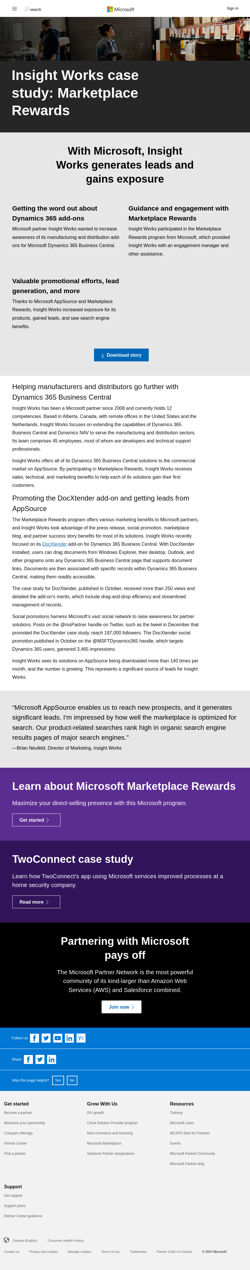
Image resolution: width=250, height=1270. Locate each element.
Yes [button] (58, 1080)
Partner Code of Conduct (174, 1251)
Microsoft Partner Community (192, 1154)
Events (175, 1143)
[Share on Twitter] (40, 1059)
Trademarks (138, 1251)
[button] (33, 9)
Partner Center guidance (23, 1216)
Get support (13, 1196)
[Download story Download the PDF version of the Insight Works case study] (121, 355)
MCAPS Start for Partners (190, 1133)
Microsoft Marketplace (104, 1143)
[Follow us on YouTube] (58, 1038)
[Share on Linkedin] (51, 1059)
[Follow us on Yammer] (81, 1038)
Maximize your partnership (24, 1123)
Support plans (15, 1206)
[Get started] (36, 820)
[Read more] (36, 901)
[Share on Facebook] (28, 1059)
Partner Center (15, 1143)
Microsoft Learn (182, 1123)
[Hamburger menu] (14, 8)
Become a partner (18, 1113)
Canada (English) (25, 1240)
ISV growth (95, 1113)
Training (176, 1113)
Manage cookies (79, 1251)
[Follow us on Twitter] (46, 1038)
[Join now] (121, 1006)
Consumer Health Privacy (65, 1240)
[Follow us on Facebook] (34, 1038)
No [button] (72, 1080)
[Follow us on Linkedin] (69, 1038)
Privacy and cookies (43, 1251)
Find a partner (15, 1154)
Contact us (11, 1251)
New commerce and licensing (110, 1133)
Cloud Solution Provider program (112, 1123)
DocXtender (54, 544)
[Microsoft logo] (125, 9)
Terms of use (110, 1251)
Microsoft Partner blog (187, 1164)
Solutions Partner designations (110, 1154)
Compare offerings (18, 1133)
